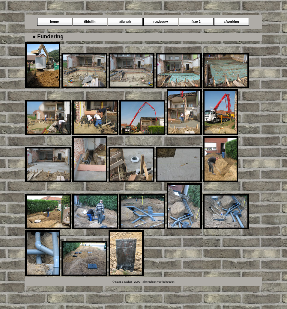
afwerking (231, 21)
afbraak (125, 21)
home (54, 21)
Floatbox (148, 290)
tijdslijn (90, 21)
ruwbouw (160, 21)
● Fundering (48, 37)
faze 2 (196, 21)
